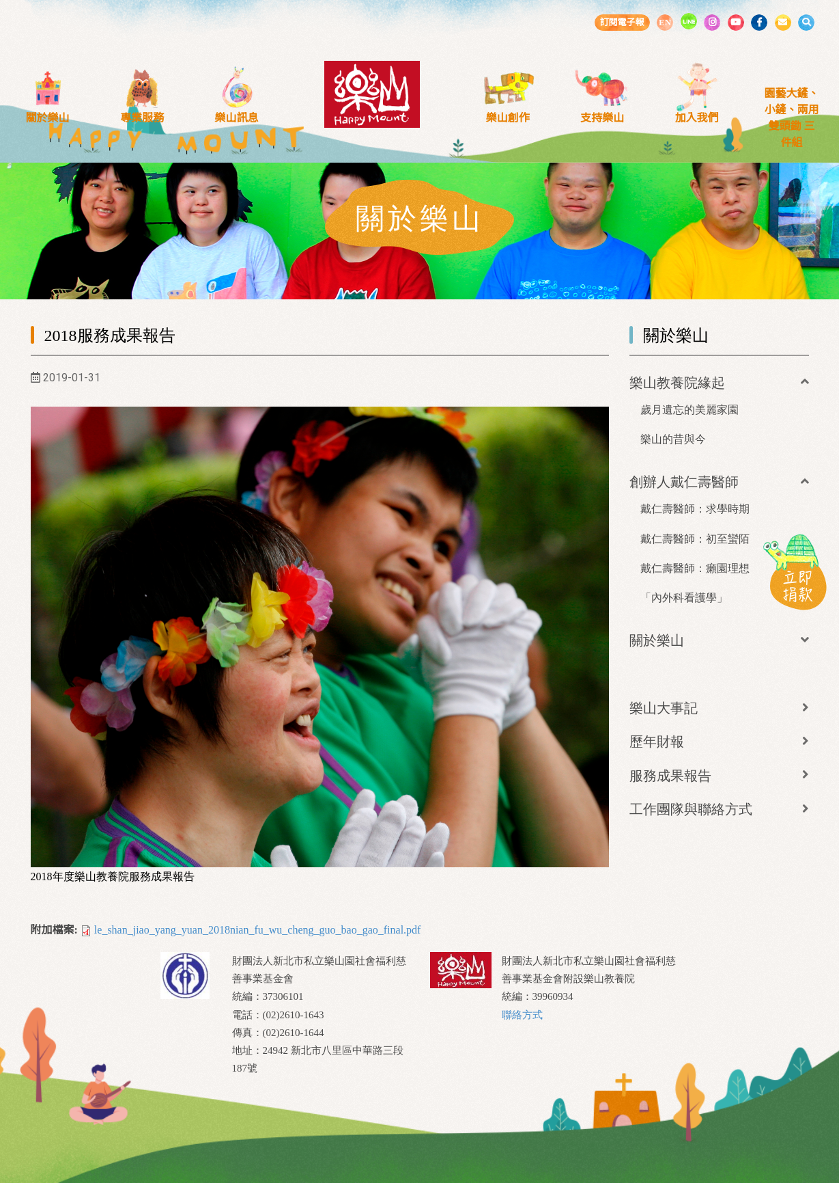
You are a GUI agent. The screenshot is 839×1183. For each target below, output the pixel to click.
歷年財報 (656, 741)
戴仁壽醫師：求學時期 (695, 509)
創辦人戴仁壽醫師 (684, 481)
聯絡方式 (522, 1014)
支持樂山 (602, 118)
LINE (689, 21)
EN (665, 22)
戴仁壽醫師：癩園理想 (695, 568)
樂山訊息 (237, 118)
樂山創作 (508, 118)
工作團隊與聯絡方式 (690, 809)
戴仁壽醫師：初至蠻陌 (695, 539)
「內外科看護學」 (684, 597)
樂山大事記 (663, 708)
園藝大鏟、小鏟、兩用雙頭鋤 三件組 (791, 117)
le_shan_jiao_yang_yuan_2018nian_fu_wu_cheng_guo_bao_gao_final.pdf (257, 930)
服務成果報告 (670, 775)
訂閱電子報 (621, 22)
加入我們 (697, 118)
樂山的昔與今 (673, 439)
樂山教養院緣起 (677, 382)
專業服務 (142, 118)
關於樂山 (47, 118)
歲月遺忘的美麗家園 (689, 410)
